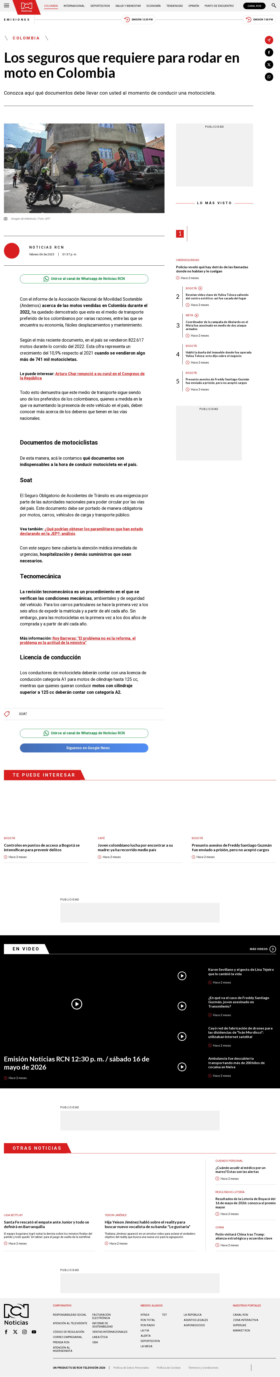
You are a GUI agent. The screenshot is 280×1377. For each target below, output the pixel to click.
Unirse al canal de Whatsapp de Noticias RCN (84, 279)
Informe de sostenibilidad (102, 1325)
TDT (164, 1315)
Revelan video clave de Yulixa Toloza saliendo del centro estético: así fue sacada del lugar (217, 296)
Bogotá (191, 288)
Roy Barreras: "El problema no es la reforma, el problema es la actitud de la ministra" (78, 640)
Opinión (193, 5)
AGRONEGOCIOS (194, 1325)
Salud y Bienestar (128, 5)
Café (101, 838)
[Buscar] (274, 6)
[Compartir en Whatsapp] (269, 77)
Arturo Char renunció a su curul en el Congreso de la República (82, 376)
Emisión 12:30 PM (138, 19)
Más (263, 949)
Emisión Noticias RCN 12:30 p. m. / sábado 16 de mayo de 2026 (77, 1063)
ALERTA (146, 1336)
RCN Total (148, 1320)
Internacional (74, 5)
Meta (189, 315)
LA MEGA (146, 1346)
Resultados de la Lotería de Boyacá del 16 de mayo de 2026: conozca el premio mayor (245, 1203)
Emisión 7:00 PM (259, 19)
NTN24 (145, 1315)
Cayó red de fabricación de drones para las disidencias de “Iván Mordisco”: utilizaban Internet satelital (240, 1032)
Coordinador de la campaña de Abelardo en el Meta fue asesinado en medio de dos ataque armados (217, 325)
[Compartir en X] (269, 64)
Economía (154, 5)
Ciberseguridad (187, 260)
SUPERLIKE (239, 1325)
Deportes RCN (100, 5)
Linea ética (100, 1337)
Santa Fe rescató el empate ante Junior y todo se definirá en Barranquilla (46, 1224)
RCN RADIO (148, 1325)
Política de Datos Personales (131, 1368)
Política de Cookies (169, 1368)
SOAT (23, 714)
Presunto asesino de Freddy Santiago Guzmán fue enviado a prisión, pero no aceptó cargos (217, 381)
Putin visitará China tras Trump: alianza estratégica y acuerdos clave (243, 1236)
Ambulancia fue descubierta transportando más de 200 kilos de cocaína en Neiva (236, 1062)
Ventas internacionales (109, 1332)
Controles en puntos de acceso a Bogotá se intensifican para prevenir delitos (42, 847)
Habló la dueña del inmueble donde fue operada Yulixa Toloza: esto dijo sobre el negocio (218, 354)
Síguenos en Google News (84, 748)
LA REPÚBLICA (193, 1315)
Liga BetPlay (13, 1215)
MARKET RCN (241, 1330)
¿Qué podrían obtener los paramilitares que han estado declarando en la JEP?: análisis (81, 531)
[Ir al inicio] (27, 7)
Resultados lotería (230, 1192)
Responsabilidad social (69, 1315)
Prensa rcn (61, 1342)
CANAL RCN (254, 5)
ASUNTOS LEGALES (196, 1320)
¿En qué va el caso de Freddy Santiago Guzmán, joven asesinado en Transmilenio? (238, 1002)
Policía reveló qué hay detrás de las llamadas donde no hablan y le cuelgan (212, 269)
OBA (95, 1342)
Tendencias (174, 5)
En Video (26, 949)
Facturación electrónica (101, 1316)
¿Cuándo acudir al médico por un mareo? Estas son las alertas (240, 1170)
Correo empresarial (67, 1337)
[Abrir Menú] (6, 6)
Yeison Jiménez (116, 1215)
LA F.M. (145, 1330)
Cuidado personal (229, 1161)
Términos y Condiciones (203, 1368)
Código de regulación (68, 1332)
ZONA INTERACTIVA (245, 1320)
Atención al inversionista (62, 1349)
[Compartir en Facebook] (269, 52)
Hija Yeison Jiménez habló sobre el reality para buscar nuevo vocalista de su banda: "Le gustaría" (148, 1224)
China (219, 1227)
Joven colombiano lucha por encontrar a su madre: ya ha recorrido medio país (135, 847)
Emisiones (17, 19)
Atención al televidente (70, 1323)
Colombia (51, 5)
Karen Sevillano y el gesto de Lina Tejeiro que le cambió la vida (241, 971)
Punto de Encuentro (219, 5)
